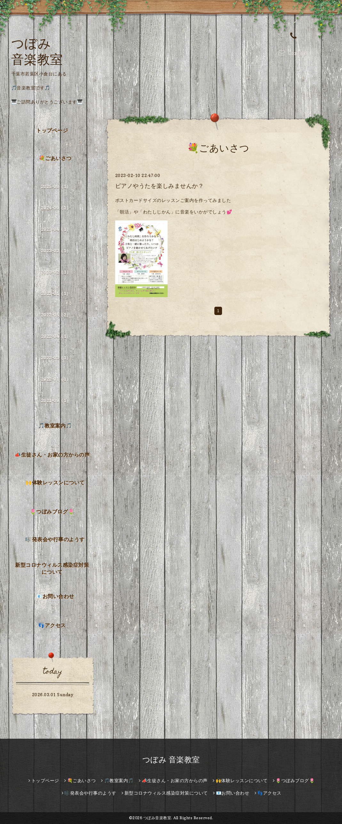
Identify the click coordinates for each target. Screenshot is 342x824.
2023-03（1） (56, 250)
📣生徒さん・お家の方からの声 (52, 454)
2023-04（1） (56, 229)
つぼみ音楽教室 (157, 817)
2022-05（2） (56, 315)
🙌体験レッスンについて (55, 482)
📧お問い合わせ (55, 596)
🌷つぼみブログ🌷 (52, 511)
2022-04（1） (56, 336)
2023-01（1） (56, 293)
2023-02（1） (56, 272)
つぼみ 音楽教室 (171, 759)
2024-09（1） (56, 208)
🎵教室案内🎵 (55, 425)
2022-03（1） (56, 357)
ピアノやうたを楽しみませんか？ (159, 185)
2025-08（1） (56, 186)
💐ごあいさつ (55, 158)
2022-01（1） (56, 379)
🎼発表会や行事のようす (55, 539)
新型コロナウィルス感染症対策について (52, 568)
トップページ (52, 130)
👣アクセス (52, 625)
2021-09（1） (56, 400)
